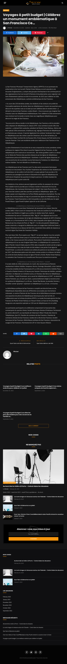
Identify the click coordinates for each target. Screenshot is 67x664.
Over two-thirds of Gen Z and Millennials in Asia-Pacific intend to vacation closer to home (39, 515)
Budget (6, 10)
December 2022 (7, 602)
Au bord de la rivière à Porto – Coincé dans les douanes (25, 486)
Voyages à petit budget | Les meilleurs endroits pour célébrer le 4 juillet (17, 387)
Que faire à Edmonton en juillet (24, 505)
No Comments (43, 28)
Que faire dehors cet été (45, 343)
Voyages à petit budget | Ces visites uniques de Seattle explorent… (48, 387)
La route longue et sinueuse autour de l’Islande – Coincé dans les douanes (39, 497)
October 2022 (7, 608)
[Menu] (5, 3)
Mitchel (10, 28)
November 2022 (7, 605)
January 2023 (6, 599)
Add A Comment (33, 426)
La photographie (9, 483)
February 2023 (7, 597)
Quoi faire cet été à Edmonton (20, 343)
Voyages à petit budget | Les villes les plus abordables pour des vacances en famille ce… (17, 414)
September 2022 (7, 611)
